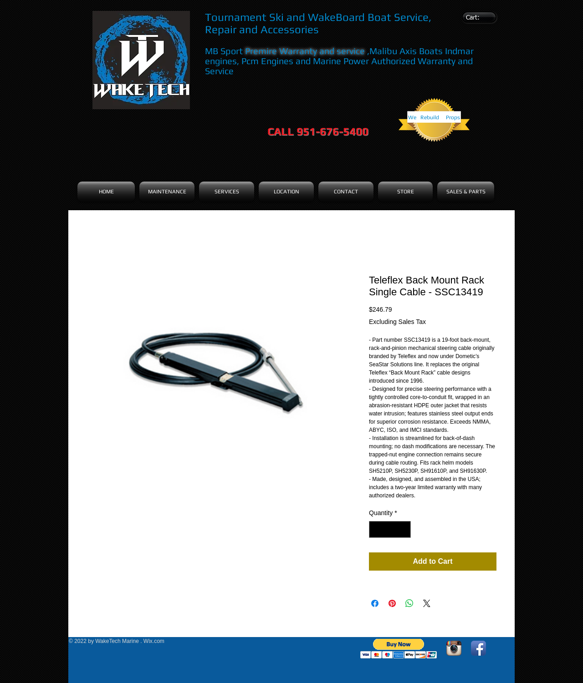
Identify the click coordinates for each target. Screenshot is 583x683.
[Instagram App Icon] (453, 648)
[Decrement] (376, 529)
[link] (478, 17)
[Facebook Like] (126, 655)
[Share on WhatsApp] (409, 603)
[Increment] (403, 529)
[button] (399, 648)
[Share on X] (426, 603)
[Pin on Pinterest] (392, 603)
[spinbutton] (390, 529)
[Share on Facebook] (374, 603)
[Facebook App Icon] (478, 648)
